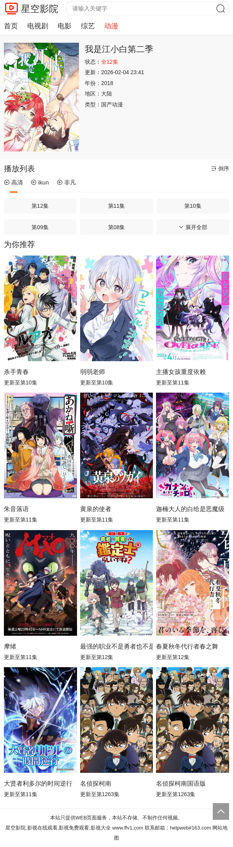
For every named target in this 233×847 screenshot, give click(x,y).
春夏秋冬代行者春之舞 (187, 646)
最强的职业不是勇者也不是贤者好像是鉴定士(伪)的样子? (116, 646)
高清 (13, 182)
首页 (11, 26)
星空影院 (39, 8)
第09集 (40, 227)
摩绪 (10, 646)
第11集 (116, 206)
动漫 (111, 26)
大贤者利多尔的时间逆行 (38, 783)
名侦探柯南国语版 (181, 783)
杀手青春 (16, 372)
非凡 (66, 182)
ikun (40, 182)
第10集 (192, 206)
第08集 (116, 227)
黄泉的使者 (95, 509)
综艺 (88, 26)
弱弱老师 (92, 372)
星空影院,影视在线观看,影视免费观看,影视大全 (58, 828)
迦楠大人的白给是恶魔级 (190, 509)
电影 (65, 26)
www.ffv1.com (127, 828)
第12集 (40, 206)
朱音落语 (16, 509)
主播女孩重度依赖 (181, 372)
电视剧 (37, 26)
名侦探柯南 (95, 783)
